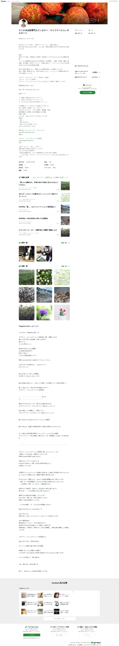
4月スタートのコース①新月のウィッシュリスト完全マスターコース (38, 195)
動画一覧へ (65, 243)
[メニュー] (98, 20)
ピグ (91, 30)
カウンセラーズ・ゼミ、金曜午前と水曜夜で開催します (38, 230)
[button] (90, 20)
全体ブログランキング (81, 77)
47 (58, 201)
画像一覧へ (65, 266)
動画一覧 (92, 33)
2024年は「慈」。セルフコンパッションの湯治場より (37, 207)
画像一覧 (78, 33)
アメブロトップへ (59, 618)
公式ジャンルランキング (81, 71)
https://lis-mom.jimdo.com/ (27, 132)
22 (58, 223)
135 (57, 189)
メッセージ (79, 30)
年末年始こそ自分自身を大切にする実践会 (33, 218)
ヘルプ (99, 644)
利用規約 (80, 644)
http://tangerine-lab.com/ (26, 140)
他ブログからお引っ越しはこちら (31, 638)
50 (58, 234)
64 (58, 211)
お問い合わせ (72, 644)
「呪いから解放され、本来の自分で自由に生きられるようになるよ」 (38, 184)
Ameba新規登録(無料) (113, 1)
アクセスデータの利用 (89, 644)
